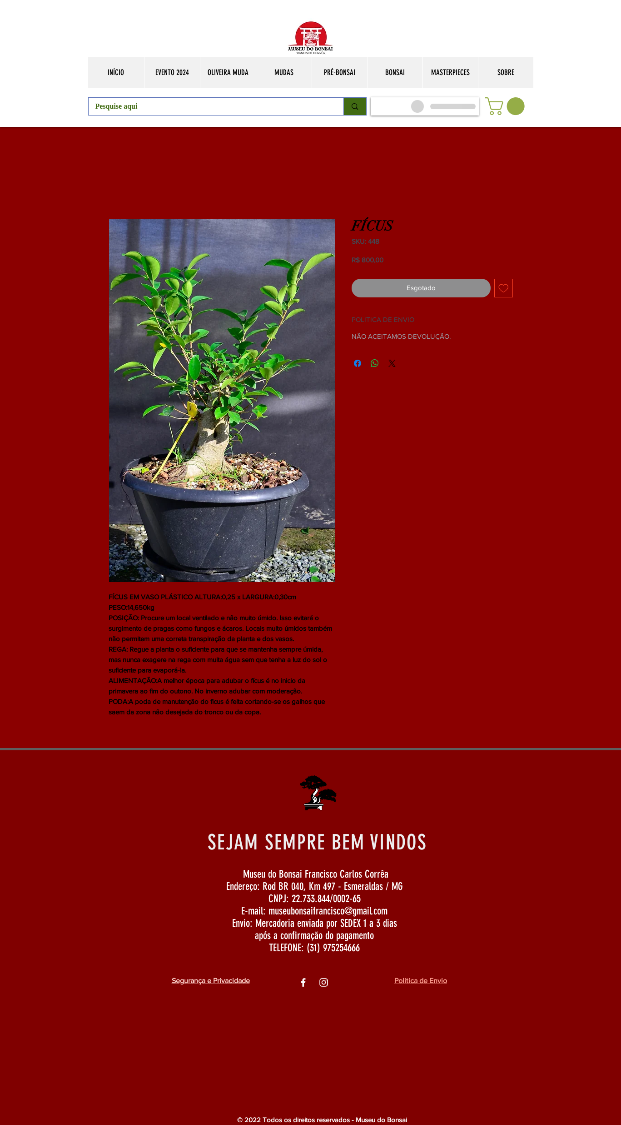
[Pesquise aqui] (210, 106)
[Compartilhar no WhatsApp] (374, 363)
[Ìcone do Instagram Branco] (323, 982)
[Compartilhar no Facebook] (357, 363)
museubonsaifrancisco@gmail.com (328, 911)
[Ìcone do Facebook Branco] (303, 982)
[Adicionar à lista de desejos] (503, 288)
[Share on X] (392, 363)
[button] (507, 106)
